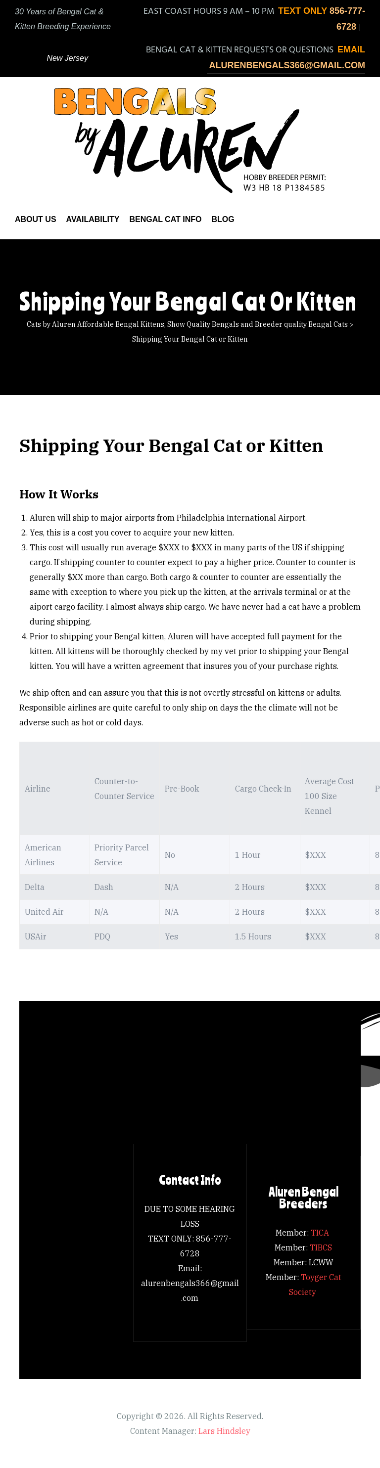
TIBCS (321, 1247)
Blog (222, 219)
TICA (321, 1233)
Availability (93, 219)
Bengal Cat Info (165, 219)
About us (35, 219)
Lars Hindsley (224, 1431)
